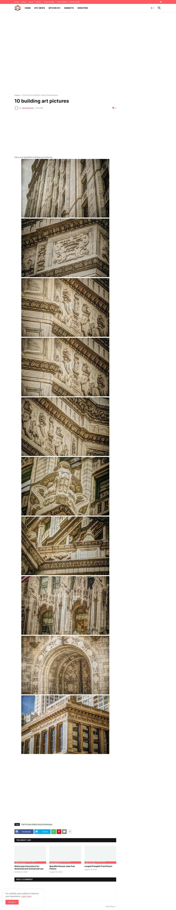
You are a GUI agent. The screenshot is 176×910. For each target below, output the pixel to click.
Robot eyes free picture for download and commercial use (28, 867)
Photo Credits (49, 2)
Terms (30, 2)
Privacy (39, 2)
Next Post (110, 906)
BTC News (40, 8)
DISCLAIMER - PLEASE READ (68, 2)
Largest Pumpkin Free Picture (98, 866)
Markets (69, 8)
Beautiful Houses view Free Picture (62, 867)
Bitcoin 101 (54, 8)
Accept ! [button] (12, 902)
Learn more (26, 896)
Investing (83, 8)
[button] (152, 8)
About (23, 2)
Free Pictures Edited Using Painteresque (40, 95)
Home (16, 2)
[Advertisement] (88, 53)
